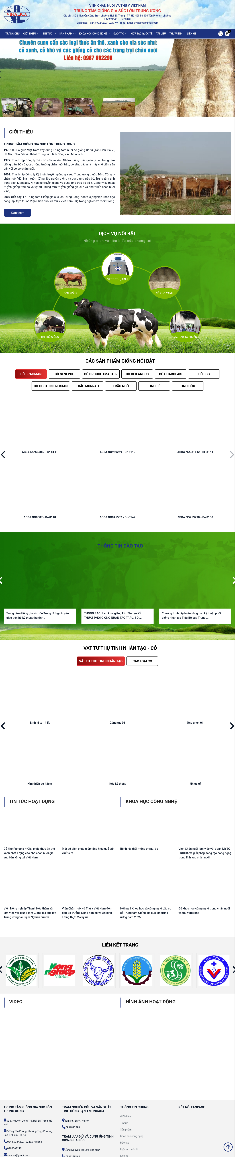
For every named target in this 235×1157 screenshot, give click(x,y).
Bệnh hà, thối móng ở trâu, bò (139, 848)
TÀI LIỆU (161, 33)
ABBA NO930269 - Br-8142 (117, 452)
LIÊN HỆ (191, 33)
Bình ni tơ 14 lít (40, 722)
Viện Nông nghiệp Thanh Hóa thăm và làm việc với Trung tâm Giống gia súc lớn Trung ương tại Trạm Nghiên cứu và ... (30, 913)
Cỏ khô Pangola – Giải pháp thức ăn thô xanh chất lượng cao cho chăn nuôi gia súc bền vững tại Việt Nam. (29, 853)
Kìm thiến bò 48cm (40, 783)
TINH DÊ (154, 386)
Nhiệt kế (195, 783)
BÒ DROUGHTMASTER (101, 374)
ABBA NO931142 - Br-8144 (195, 452)
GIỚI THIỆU (31, 33)
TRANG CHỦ (12, 33)
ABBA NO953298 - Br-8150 (195, 517)
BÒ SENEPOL (64, 374)
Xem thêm (17, 212)
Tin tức (124, 1123)
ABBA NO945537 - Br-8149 (117, 517)
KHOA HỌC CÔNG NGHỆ (94, 33)
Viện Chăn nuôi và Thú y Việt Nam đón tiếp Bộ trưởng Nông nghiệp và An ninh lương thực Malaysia (87, 913)
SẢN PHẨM (67, 33)
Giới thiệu (125, 1116)
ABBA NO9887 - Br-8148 (40, 517)
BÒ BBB (204, 374)
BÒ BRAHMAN (31, 374)
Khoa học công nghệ (131, 1136)
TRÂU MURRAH (87, 386)
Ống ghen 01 (195, 722)
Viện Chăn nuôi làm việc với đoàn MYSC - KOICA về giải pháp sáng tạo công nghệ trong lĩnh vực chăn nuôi (205, 853)
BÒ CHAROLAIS (170, 374)
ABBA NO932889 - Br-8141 (40, 452)
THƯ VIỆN (176, 33)
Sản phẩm (126, 1129)
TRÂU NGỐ (121, 386)
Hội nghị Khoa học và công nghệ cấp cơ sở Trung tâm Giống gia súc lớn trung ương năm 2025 (145, 913)
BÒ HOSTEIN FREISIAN (51, 386)
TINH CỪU (187, 386)
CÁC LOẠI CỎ (142, 661)
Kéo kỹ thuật (117, 783)
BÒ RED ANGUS (137, 374)
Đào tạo (124, 1142)
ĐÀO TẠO (120, 33)
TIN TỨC (49, 33)
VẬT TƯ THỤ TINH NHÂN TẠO (101, 661)
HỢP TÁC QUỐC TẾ (141, 33)
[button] (3, 455)
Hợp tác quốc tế (129, 1149)
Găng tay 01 (117, 722)
